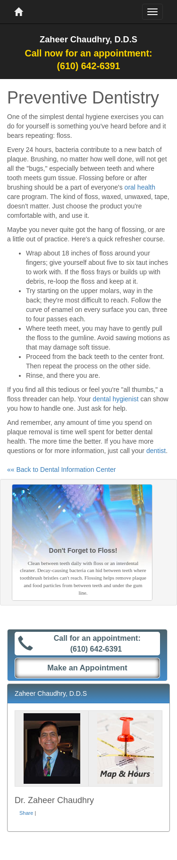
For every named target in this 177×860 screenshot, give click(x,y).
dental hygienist (115, 399)
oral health (140, 187)
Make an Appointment (87, 667)
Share (26, 813)
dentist (156, 450)
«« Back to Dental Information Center (61, 469)
